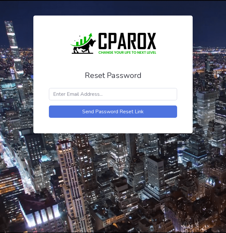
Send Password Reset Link (113, 111)
